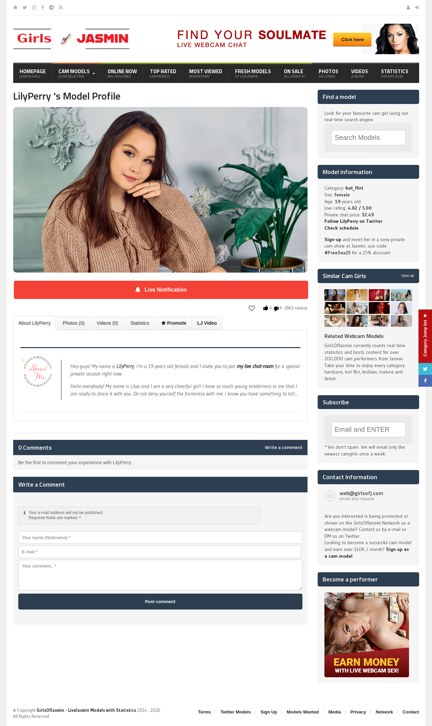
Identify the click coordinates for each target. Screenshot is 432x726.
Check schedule (341, 228)
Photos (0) (74, 323)
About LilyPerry (35, 323)
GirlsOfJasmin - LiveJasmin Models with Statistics (86, 710)
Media (334, 711)
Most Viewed (205, 73)
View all (407, 276)
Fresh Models (253, 73)
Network (384, 711)
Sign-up (332, 239)
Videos (359, 73)
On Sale (295, 73)
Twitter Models (236, 711)
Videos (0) (107, 323)
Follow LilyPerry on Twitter (353, 221)
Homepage (33, 73)
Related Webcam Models (354, 336)
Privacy (358, 711)
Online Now (122, 73)
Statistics (394, 73)
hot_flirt (354, 188)
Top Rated (163, 73)
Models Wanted (303, 711)
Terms (204, 711)
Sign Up (268, 711)
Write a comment (283, 447)
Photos (328, 73)
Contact (411, 711)
